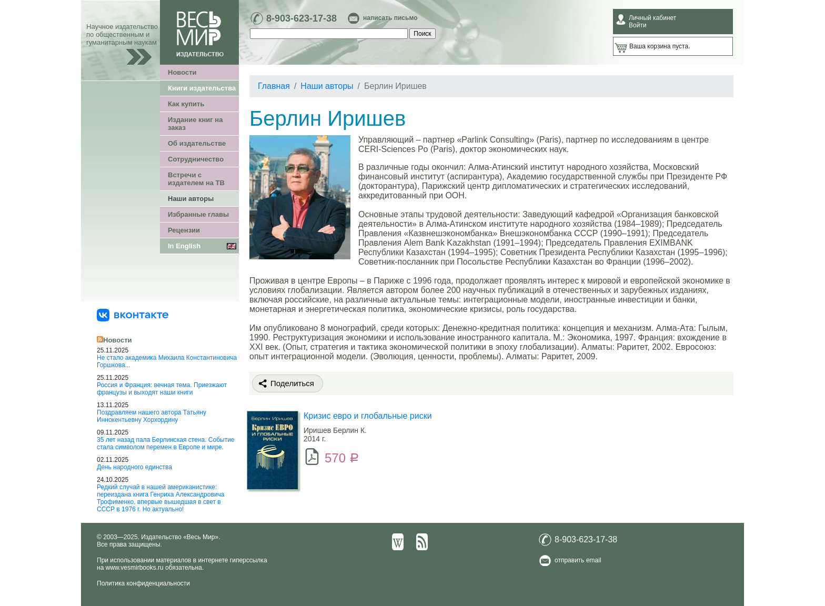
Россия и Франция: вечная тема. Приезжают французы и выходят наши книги (162, 388)
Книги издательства (202, 88)
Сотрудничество (196, 159)
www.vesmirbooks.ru (135, 567)
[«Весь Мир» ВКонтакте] (132, 314)
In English (184, 246)
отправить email (578, 560)
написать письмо (390, 18)
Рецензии (184, 230)
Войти (638, 25)
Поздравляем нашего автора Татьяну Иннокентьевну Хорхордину (151, 416)
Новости (182, 72)
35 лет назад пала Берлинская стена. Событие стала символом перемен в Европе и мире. (166, 443)
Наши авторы (191, 199)
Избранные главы (198, 214)
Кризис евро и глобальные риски (368, 415)
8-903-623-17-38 (301, 18)
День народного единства (134, 467)
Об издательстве (197, 143)
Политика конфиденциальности (143, 583)
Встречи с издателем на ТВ (196, 179)
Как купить (186, 104)
